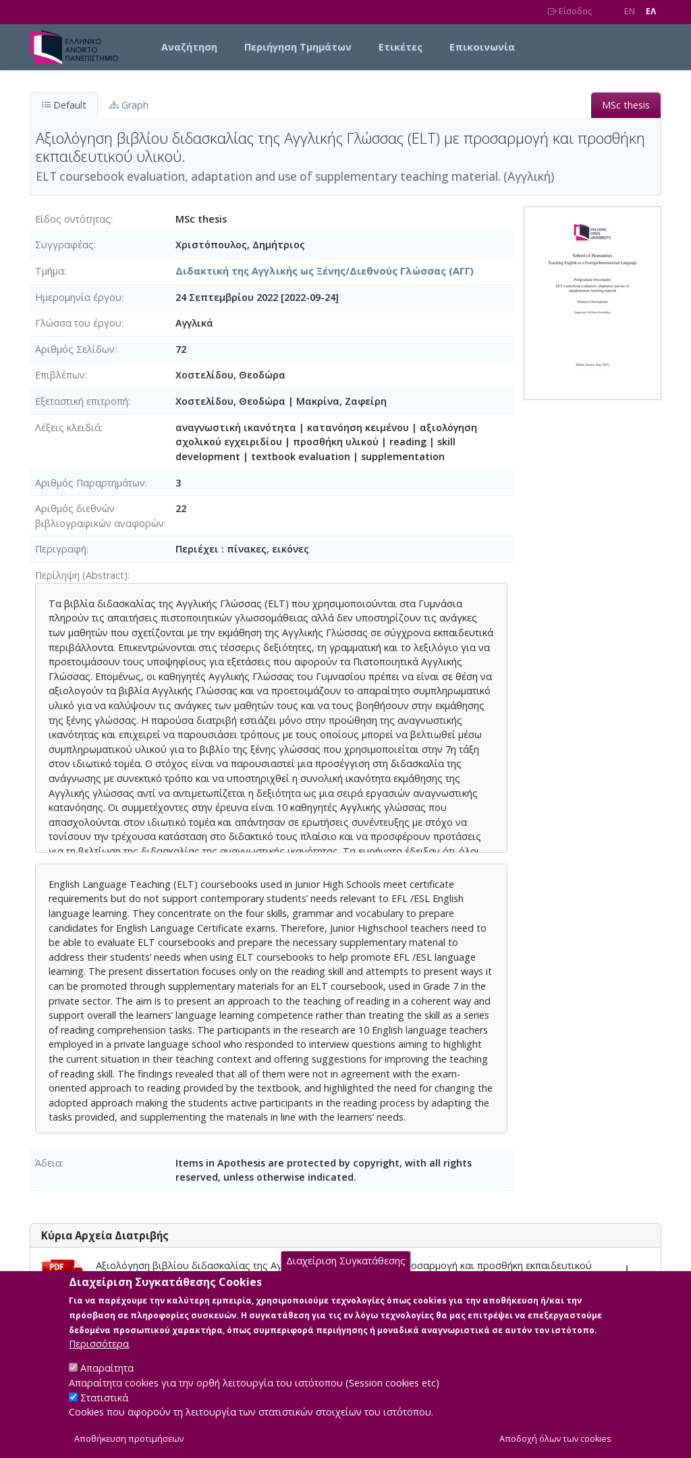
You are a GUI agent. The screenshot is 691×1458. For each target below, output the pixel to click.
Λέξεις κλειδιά (68, 427)
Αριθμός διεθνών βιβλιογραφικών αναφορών (99, 516)
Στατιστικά (104, 1413)
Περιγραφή (60, 548)
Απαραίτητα (107, 1384)
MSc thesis (626, 105)
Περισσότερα (99, 1359)
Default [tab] (63, 105)
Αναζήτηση (189, 46)
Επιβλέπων (60, 374)
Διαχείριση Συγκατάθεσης (346, 1276)
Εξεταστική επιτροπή (81, 401)
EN (629, 11)
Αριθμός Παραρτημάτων (90, 482)
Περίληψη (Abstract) (81, 575)
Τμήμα (49, 270)
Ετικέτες (400, 46)
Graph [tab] (128, 105)
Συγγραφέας (64, 244)
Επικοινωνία (482, 46)
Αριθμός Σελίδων (75, 349)
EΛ (651, 11)
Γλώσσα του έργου (78, 322)
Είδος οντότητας (73, 219)
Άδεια (48, 1162)
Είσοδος (570, 11)
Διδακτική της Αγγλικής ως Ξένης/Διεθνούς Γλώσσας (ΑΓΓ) (324, 270)
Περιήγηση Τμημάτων (298, 46)
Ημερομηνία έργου (78, 297)
